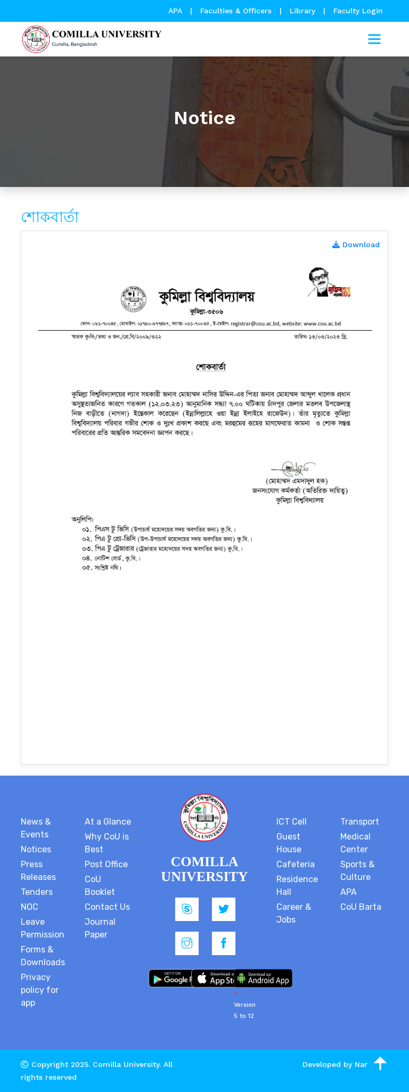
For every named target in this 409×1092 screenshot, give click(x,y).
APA (176, 10)
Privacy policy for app (40, 990)
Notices (36, 849)
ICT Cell (291, 822)
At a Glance (108, 822)
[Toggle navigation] (374, 39)
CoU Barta (360, 907)
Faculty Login (358, 10)
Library (304, 10)
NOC (29, 907)
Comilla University (126, 1064)
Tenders (37, 892)
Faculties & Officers (236, 10)
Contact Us (107, 907)
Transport (359, 822)
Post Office (106, 864)
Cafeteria (295, 864)
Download (356, 244)
